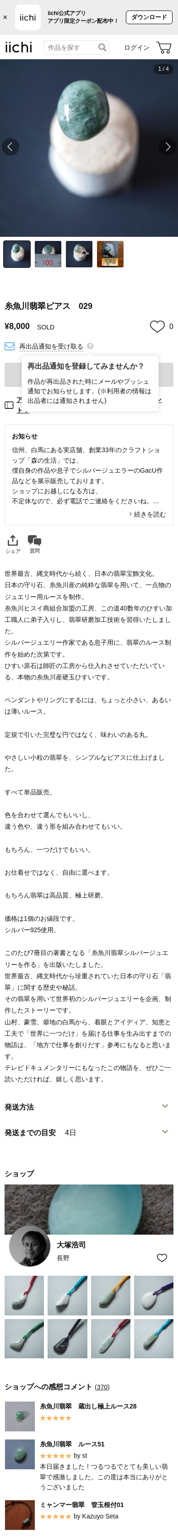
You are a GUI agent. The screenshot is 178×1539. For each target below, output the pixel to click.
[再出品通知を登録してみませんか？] (90, 345)
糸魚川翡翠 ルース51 (72, 1443)
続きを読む (150, 514)
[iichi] (18, 50)
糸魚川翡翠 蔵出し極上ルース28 (88, 1405)
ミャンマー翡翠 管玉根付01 (82, 1504)
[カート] (163, 47)
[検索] (102, 47)
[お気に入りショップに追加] (162, 1258)
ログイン (137, 47)
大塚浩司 (71, 1245)
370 (102, 1386)
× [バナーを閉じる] (5, 17)
